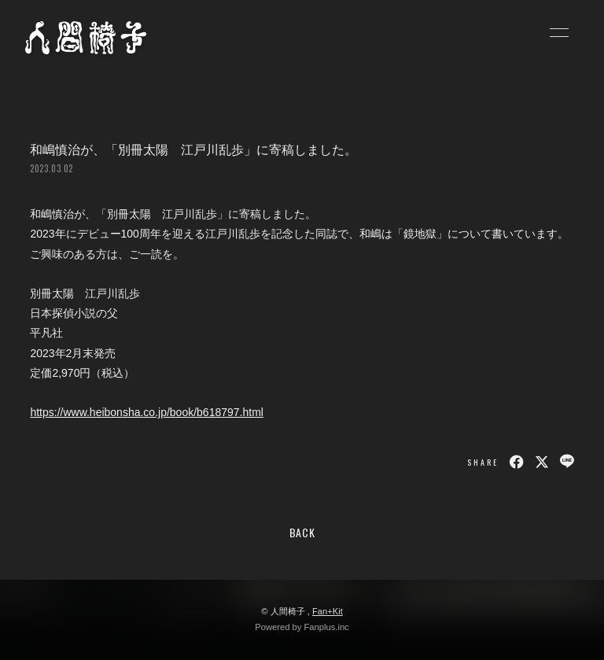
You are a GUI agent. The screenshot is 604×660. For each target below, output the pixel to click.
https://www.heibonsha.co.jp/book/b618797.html (146, 412)
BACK (302, 532)
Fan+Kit (327, 611)
